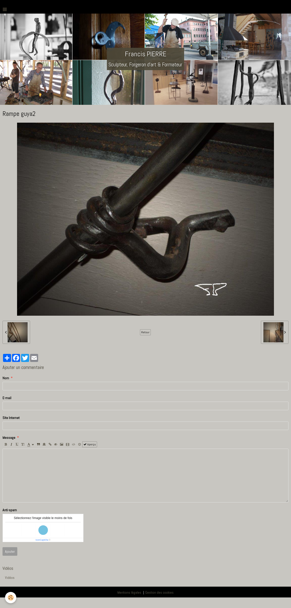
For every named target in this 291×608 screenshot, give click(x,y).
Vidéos (10, 577)
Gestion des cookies (159, 592)
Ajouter (10, 551)
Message (9, 437)
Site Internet (11, 417)
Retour (145, 332)
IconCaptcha (42, 540)
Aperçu (90, 444)
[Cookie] (10, 597)
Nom (6, 378)
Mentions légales (129, 592)
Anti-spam (10, 510)
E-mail (7, 398)
